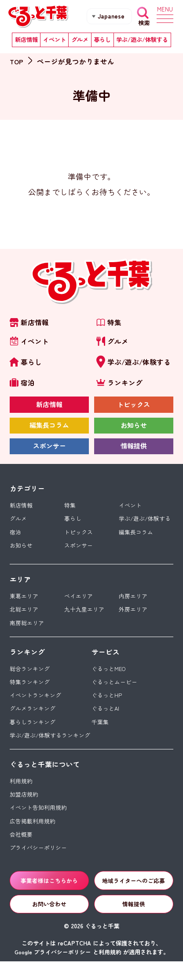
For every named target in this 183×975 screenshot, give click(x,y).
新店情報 (26, 41)
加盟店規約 (24, 804)
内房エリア (133, 602)
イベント (54, 41)
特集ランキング (30, 690)
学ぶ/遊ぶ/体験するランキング (50, 744)
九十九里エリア (84, 616)
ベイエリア (78, 602)
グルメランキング (32, 717)
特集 (70, 510)
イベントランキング (35, 703)
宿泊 (15, 537)
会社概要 (21, 846)
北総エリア (24, 616)
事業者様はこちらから (49, 893)
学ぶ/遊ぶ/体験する (142, 41)
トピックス (133, 407)
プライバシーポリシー (38, 859)
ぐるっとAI (106, 717)
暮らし (102, 41)
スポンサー (49, 450)
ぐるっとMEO (109, 676)
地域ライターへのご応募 (133, 893)
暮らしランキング (32, 731)
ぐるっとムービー (114, 690)
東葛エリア (24, 602)
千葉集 (100, 731)
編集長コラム (49, 429)
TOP (17, 61)
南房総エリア (27, 630)
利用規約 (21, 790)
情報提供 (134, 450)
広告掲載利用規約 (32, 832)
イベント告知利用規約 (38, 818)
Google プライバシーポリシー (53, 965)
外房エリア (133, 616)
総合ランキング (30, 676)
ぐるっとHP (107, 703)
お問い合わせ (49, 917)
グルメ (79, 41)
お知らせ (134, 429)
